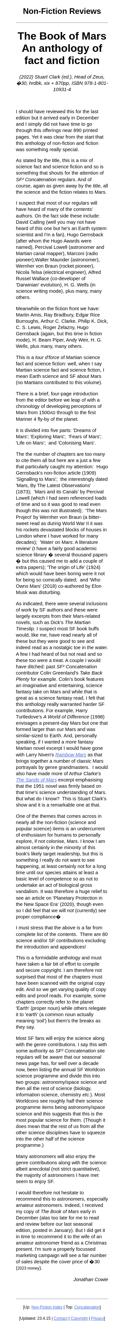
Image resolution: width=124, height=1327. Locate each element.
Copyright (79, 1318)
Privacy (97, 1318)
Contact (60, 1318)
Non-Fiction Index (46, 1307)
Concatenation (87, 1307)
